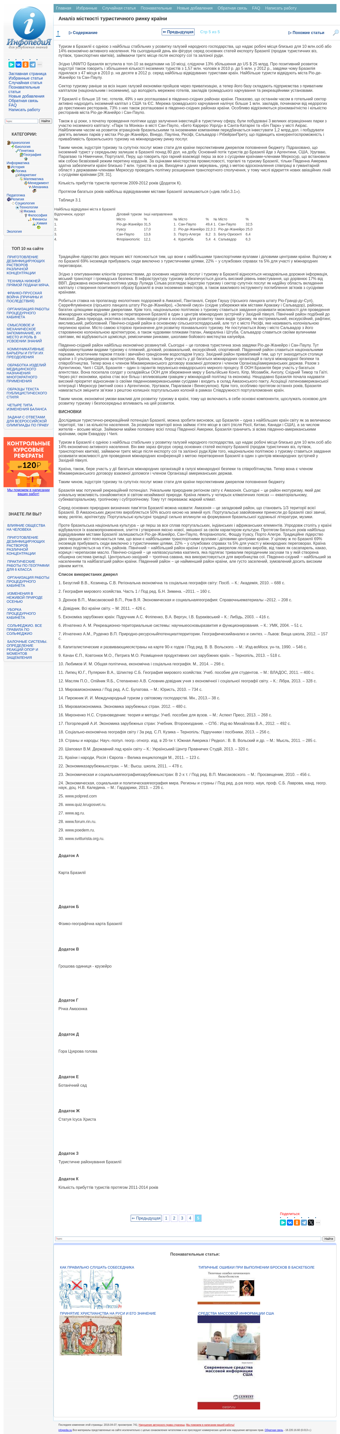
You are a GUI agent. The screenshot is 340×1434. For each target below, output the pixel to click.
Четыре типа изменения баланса (27, 407)
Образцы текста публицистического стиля (27, 393)
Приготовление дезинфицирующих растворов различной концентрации (26, 265)
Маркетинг (28, 175)
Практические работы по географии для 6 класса (28, 565)
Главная (63, 8)
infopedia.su (65, 1430)
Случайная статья (25, 83)
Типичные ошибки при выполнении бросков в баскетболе (256, 1267)
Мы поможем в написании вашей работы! (210, 1424)
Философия (37, 215)
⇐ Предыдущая (178, 32)
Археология (20, 143)
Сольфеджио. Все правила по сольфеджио (24, 630)
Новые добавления (27, 96)
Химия (42, 223)
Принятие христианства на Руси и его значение (108, 1313)
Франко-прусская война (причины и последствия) (25, 297)
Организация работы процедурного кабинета (28, 313)
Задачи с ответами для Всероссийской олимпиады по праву (28, 421)
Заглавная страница (28, 74)
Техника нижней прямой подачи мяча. (28, 283)
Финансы (39, 219)
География (32, 155)
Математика (34, 179)
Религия (17, 199)
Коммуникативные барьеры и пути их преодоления (25, 353)
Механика (40, 187)
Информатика (18, 163)
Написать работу (24, 110)
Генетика (27, 151)
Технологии (29, 207)
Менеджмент (38, 183)
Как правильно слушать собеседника (97, 1267)
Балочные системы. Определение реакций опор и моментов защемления (27, 650)
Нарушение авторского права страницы (162, 1424)
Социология (25, 203)
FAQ (13, 105)
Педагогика (16, 195)
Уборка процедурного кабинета (21, 614)
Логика (20, 171)
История (18, 167)
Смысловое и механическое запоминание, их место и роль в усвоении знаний (24, 333)
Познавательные (156, 8)
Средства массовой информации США (236, 1313)
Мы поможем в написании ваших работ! (28, 492)
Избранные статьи (26, 78)
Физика (30, 211)
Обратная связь (23, 101)
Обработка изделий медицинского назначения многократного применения (26, 373)
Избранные (86, 8)
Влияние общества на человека (26, 527)
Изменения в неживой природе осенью (25, 598)
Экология (14, 231)
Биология (23, 147)
